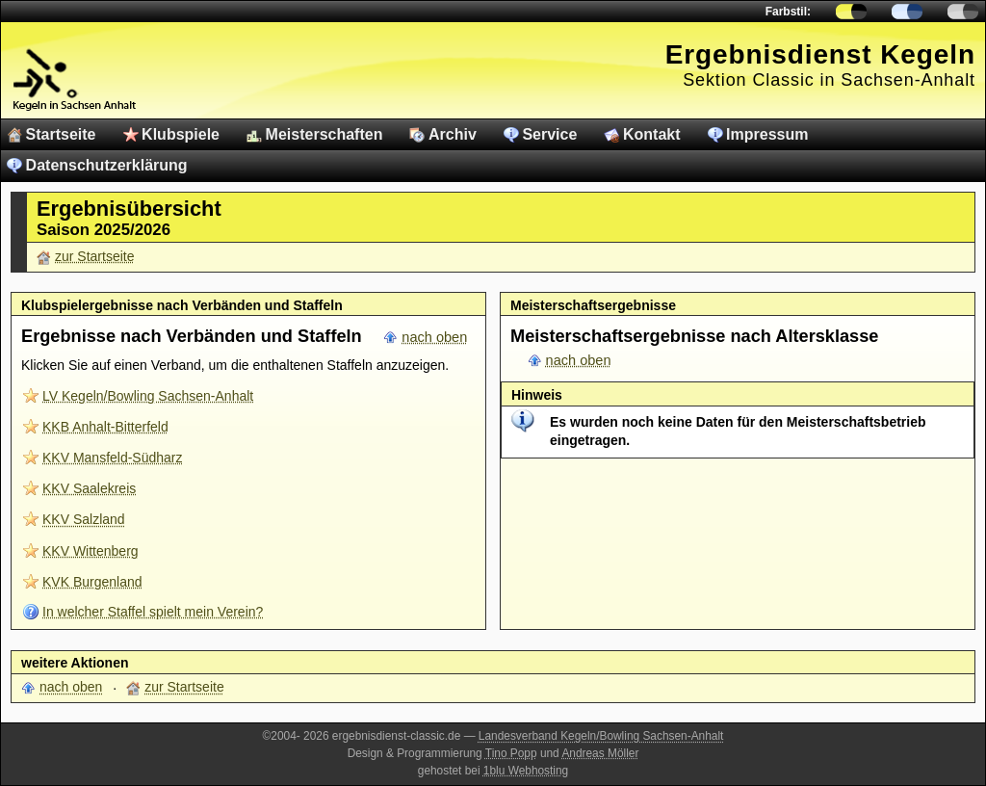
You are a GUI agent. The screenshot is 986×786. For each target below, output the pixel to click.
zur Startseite (94, 256)
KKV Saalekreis (89, 488)
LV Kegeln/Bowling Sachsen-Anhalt (147, 396)
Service (549, 134)
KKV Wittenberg (90, 551)
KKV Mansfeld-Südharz (112, 457)
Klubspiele (181, 134)
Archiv (452, 134)
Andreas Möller (599, 753)
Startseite (61, 134)
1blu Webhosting (525, 770)
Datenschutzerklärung (107, 165)
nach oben (434, 337)
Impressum (767, 134)
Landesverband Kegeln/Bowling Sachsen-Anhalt (601, 736)
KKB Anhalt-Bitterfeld (105, 426)
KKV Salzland (83, 519)
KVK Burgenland (92, 582)
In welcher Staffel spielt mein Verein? (152, 611)
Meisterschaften (324, 134)
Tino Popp (511, 753)
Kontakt (652, 134)
